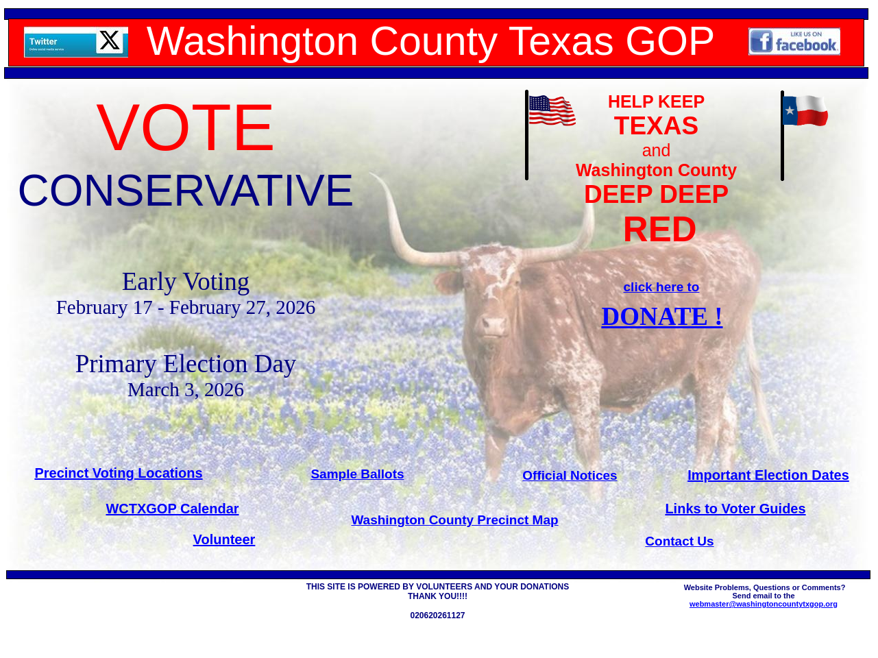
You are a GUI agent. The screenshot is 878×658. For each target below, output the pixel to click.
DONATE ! (661, 316)
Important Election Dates (768, 475)
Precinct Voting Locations (118, 472)
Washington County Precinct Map (454, 520)
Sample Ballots (357, 474)
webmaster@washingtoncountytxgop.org (764, 604)
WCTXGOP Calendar (172, 508)
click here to (662, 287)
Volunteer (224, 539)
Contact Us (679, 541)
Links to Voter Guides (735, 508)
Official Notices (569, 475)
